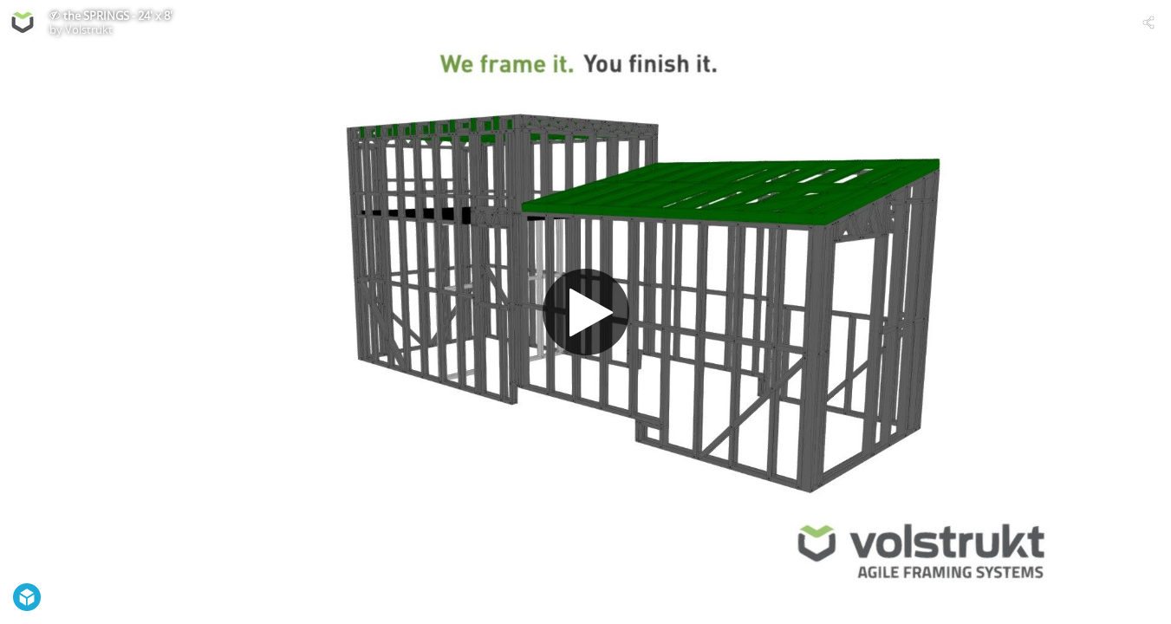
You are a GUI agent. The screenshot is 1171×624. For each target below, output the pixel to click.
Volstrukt (89, 29)
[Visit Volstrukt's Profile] (22, 22)
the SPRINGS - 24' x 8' (117, 15)
